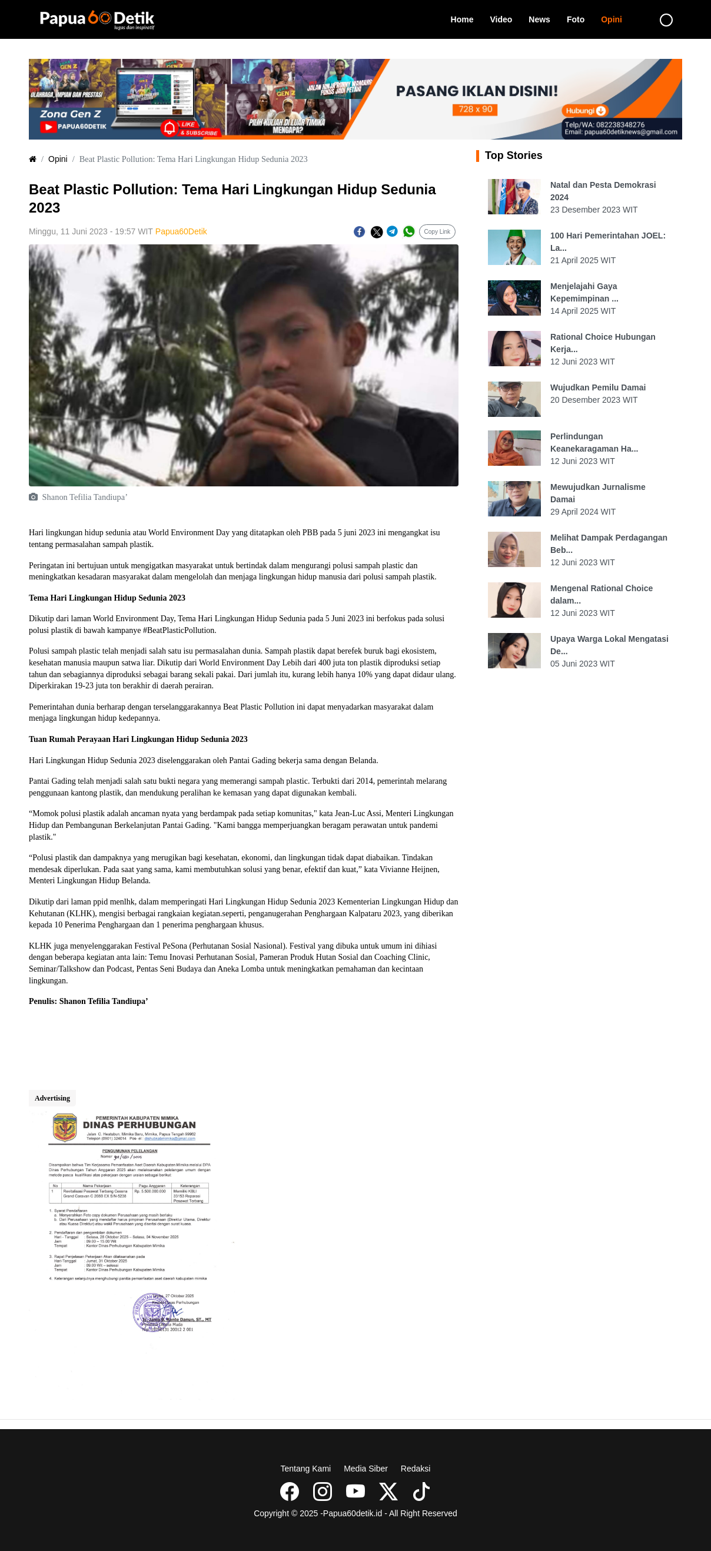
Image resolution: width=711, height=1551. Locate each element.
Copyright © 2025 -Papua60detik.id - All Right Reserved (355, 1513)
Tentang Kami (306, 1468)
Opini (615, 18)
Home (466, 18)
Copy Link (437, 231)
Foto (580, 18)
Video (505, 18)
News (544, 18)
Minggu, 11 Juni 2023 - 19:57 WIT (91, 231)
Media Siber (366, 1468)
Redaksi (416, 1468)
